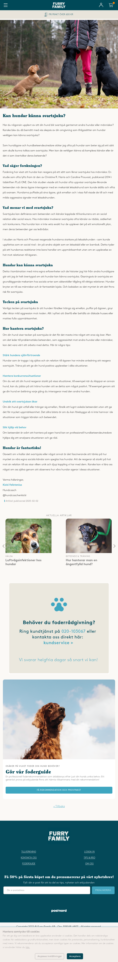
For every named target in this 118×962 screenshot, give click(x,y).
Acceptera (74, 956)
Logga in (89, 852)
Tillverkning (28, 852)
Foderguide (28, 864)
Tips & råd (89, 858)
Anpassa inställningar (50, 956)
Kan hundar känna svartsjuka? (34, 116)
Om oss (89, 864)
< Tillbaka (59, 806)
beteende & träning (78, 556)
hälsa (9, 556)
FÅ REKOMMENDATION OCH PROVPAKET (59, 790)
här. (28, 947)
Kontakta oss (29, 858)
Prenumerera (103, 890)
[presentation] (3, 546)
